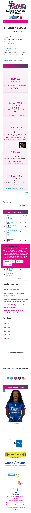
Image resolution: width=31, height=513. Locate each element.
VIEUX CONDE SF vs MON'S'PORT (15, 163)
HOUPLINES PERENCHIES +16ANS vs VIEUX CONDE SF (15, 189)
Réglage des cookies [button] (9, 261)
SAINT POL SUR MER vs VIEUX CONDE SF (15, 91)
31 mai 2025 (15, 103)
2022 (5, 335)
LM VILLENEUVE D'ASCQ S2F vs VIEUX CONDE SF (15, 139)
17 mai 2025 (15, 151)
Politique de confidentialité (15, 503)
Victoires (25, 215)
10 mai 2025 (15, 176)
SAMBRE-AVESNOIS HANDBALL (15, 11)
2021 (5, 338)
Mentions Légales (18, 501)
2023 (5, 331)
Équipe (8, 215)
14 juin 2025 (15, 79)
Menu (5, 21)
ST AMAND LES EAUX (10, 48)
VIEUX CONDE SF (9, 44)
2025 (5, 324)
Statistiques (18, 60)
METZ (10, 222)
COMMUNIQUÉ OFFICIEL (12, 290)
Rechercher (7, 202)
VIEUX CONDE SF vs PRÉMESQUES (15, 115)
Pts (20, 215)
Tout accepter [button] (7, 264)
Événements (8, 60)
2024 (5, 327)
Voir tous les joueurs (22, 428)
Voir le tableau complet (21, 278)
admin (9, 501)
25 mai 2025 (15, 127)
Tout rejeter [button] (19, 261)
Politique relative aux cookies (15, 505)
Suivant (26, 192)
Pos (5, 215)
